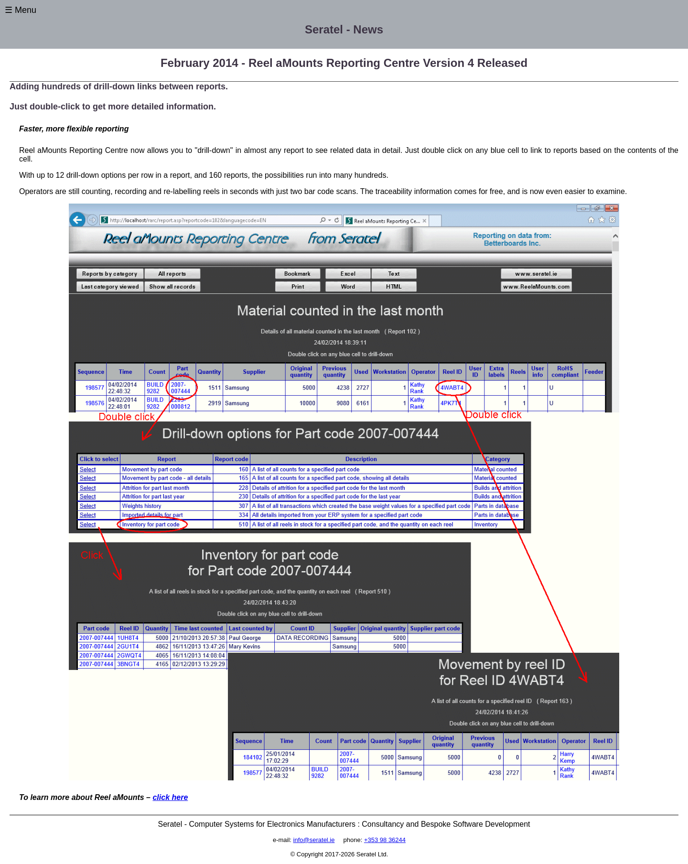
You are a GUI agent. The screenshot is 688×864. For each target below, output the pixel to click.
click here (170, 797)
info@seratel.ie (314, 839)
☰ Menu (20, 10)
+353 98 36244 (385, 839)
